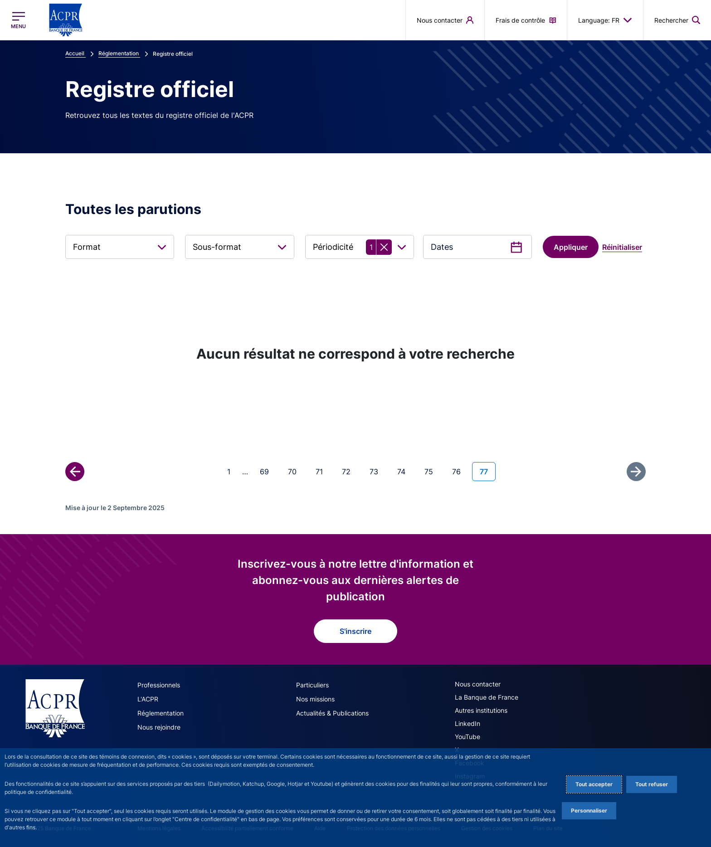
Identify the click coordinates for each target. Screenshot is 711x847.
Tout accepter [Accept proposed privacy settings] (594, 784)
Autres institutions (481, 710)
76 (460, 471)
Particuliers (312, 685)
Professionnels (158, 685)
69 (268, 471)
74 (405, 471)
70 (295, 471)
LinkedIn (467, 723)
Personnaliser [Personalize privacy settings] (589, 810)
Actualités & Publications (332, 713)
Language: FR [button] (605, 19)
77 (487, 471)
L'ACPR (147, 699)
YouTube (467, 736)
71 (323, 471)
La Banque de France (486, 697)
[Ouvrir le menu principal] (18, 20)
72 (349, 471)
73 (377, 471)
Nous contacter (478, 684)
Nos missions (315, 699)
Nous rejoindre (158, 727)
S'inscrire (355, 631)
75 (432, 471)
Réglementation (160, 713)
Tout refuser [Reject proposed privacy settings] (651, 784)
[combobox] (119, 247)
